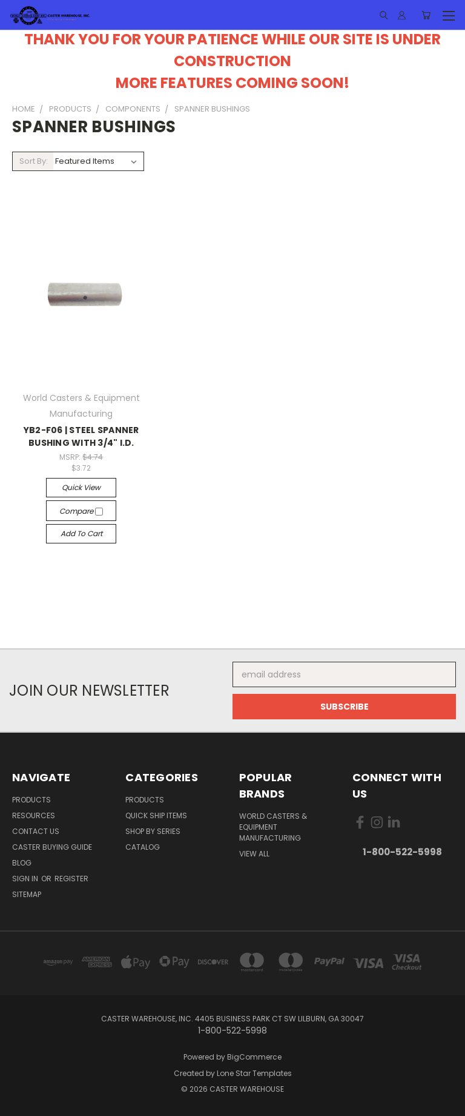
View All (254, 854)
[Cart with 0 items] (426, 15)
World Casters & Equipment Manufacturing (273, 827)
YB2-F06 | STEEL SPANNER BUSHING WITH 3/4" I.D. (81, 436)
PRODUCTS (31, 800)
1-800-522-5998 (402, 851)
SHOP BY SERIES (152, 831)
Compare (81, 511)
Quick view (81, 487)
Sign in (26, 878)
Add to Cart (81, 533)
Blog (21, 863)
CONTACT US (35, 831)
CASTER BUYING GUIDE (52, 847)
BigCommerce (254, 1057)
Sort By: (33, 161)
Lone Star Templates (254, 1073)
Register (71, 878)
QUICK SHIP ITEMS (156, 815)
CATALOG (142, 847)
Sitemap (26, 894)
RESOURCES (33, 815)
